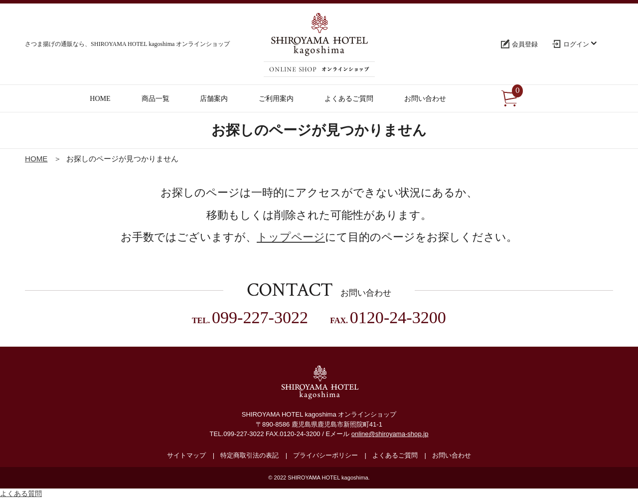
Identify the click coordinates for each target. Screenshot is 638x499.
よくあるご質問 (395, 455)
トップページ (291, 237)
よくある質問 (21, 494)
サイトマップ (186, 455)
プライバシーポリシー (325, 455)
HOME (36, 158)
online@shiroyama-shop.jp (390, 434)
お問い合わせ (451, 455)
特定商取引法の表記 (249, 455)
